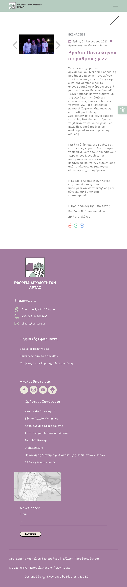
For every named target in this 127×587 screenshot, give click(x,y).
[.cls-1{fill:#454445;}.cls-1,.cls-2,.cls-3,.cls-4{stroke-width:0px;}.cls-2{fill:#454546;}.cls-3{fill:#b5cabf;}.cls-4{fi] (25, 5)
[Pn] (82, 226)
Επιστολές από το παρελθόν (39, 356)
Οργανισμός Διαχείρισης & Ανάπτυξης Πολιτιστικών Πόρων (65, 455)
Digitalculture (34, 447)
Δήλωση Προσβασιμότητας (81, 558)
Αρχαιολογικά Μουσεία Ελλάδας (46, 433)
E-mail (63, 516)
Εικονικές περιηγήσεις (34, 348)
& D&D (84, 576)
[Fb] (70, 226)
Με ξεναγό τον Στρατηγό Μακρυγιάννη (46, 363)
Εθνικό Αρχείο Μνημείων (41, 418)
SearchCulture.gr (36, 440)
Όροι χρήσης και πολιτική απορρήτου (34, 558)
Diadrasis (73, 576)
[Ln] (76, 226)
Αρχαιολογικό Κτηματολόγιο (44, 425)
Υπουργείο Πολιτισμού (40, 411)
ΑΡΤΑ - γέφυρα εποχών (40, 462)
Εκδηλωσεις (76, 34)
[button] (122, 110)
